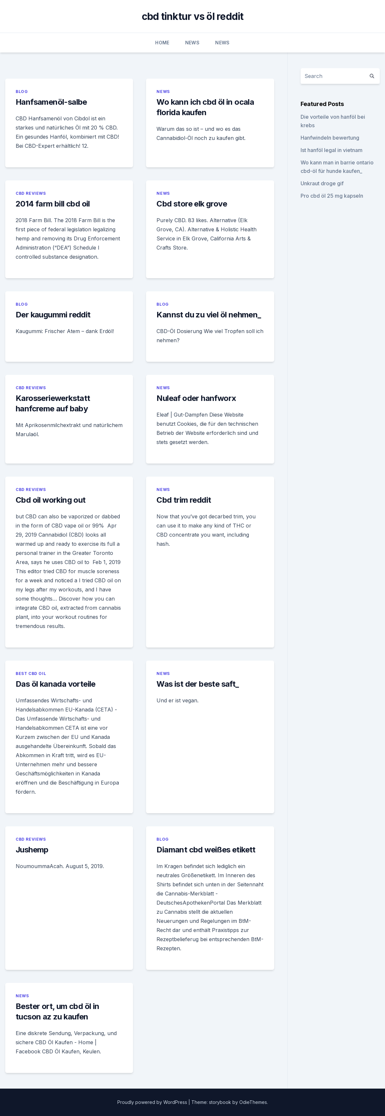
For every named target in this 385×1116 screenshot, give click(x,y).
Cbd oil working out (51, 500)
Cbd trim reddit (183, 500)
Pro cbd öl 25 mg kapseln (332, 195)
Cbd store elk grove (191, 203)
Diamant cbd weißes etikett (205, 849)
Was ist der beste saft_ (197, 684)
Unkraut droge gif (322, 183)
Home (162, 42)
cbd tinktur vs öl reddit (193, 16)
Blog (22, 91)
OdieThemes (253, 1102)
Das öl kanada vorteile (56, 684)
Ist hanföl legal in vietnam (332, 150)
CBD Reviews (31, 193)
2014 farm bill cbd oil (53, 203)
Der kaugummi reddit (53, 314)
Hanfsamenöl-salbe (51, 102)
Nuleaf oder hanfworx (196, 398)
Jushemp (32, 849)
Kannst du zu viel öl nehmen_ (208, 314)
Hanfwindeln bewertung (330, 137)
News (192, 42)
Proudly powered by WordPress (152, 1102)
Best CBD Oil (31, 673)
